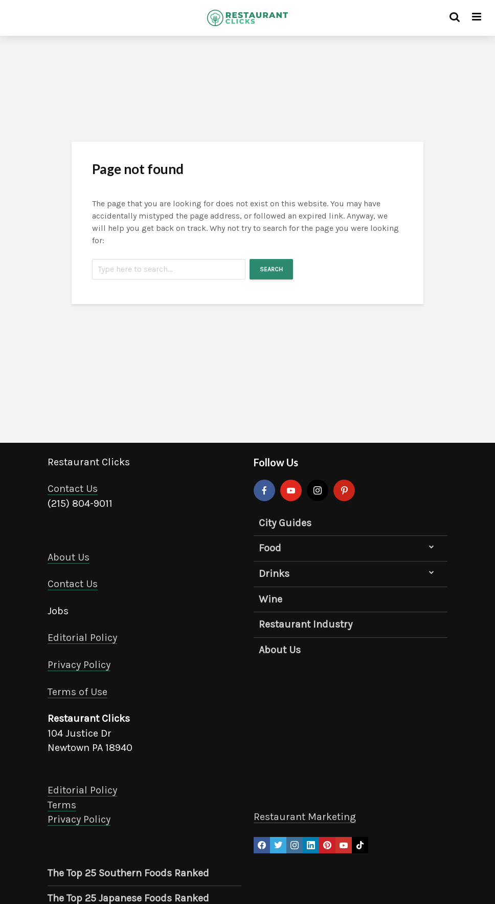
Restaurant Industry (305, 624)
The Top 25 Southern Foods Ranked (128, 873)
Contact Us (73, 488)
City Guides (285, 523)
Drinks (274, 573)
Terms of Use (77, 692)
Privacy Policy (79, 665)
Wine (270, 599)
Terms (62, 805)
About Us (68, 557)
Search (271, 269)
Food (270, 548)
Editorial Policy (82, 637)
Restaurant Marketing (305, 817)
